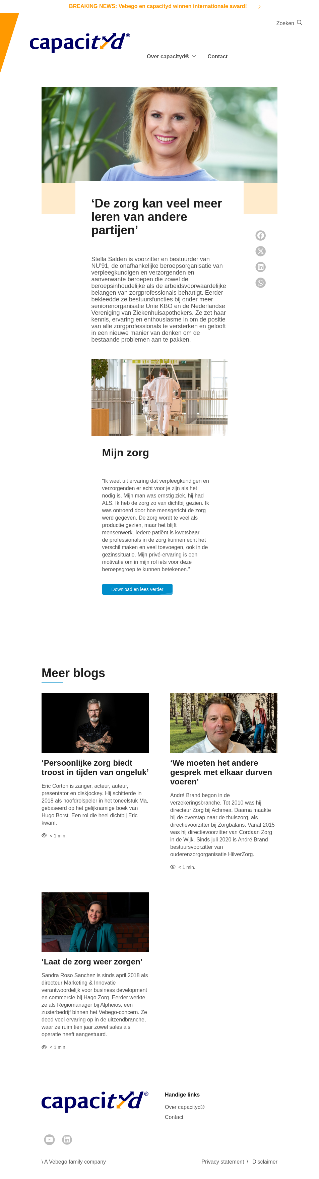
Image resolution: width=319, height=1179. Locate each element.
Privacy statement (222, 1162)
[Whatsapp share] (260, 283)
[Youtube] (49, 1139)
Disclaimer (264, 1162)
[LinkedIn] (67, 1139)
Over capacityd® (185, 1107)
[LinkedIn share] (260, 267)
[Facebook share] (260, 235)
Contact (218, 56)
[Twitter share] (260, 251)
